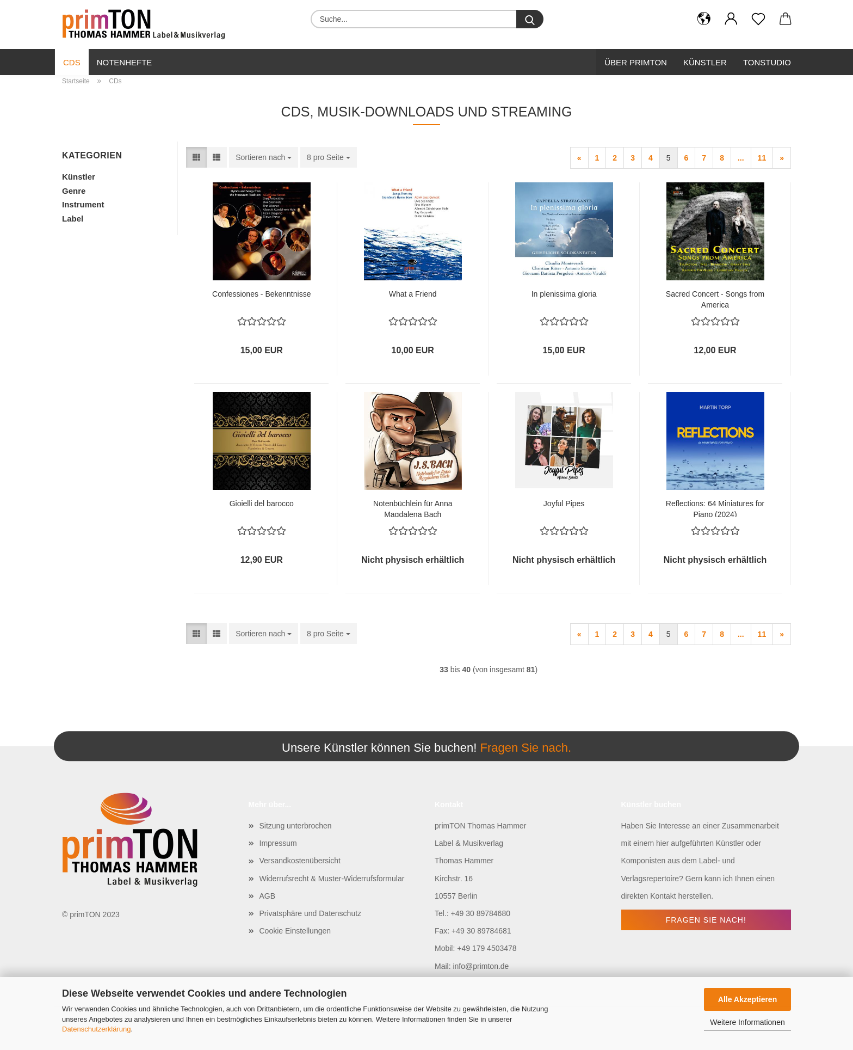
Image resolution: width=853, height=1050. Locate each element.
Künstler (705, 62)
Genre (73, 190)
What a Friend (413, 294)
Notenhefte (124, 62)
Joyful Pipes (563, 503)
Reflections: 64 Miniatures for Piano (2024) (715, 508)
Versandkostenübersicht (300, 860)
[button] (704, 19)
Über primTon (635, 62)
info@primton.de (481, 966)
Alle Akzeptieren (747, 999)
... (741, 157)
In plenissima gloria (564, 294)
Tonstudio (767, 62)
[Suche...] (529, 19)
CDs (72, 62)
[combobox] (263, 157)
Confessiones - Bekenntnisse (261, 294)
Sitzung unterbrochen (295, 825)
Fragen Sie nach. (525, 747)
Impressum (278, 843)
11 (762, 157)
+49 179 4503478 (486, 948)
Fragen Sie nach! (706, 920)
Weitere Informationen (747, 1022)
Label (72, 218)
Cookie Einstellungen (295, 930)
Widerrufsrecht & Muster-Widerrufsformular (332, 878)
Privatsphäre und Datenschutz (310, 913)
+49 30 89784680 (480, 913)
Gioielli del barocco (262, 503)
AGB (267, 896)
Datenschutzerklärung (96, 1029)
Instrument (83, 204)
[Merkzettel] (758, 19)
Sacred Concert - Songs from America (715, 299)
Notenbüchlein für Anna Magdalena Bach (413, 508)
